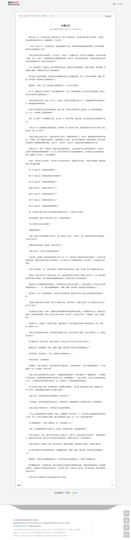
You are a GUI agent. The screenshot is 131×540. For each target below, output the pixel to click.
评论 (20, 485)
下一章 (112, 485)
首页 (20, 16)
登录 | (114, 4)
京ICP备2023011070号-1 (20, 526)
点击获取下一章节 (62, 493)
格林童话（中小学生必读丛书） (31, 16)
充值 (74, 493)
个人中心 (119, 4)
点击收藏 (108, 16)
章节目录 (44, 16)
